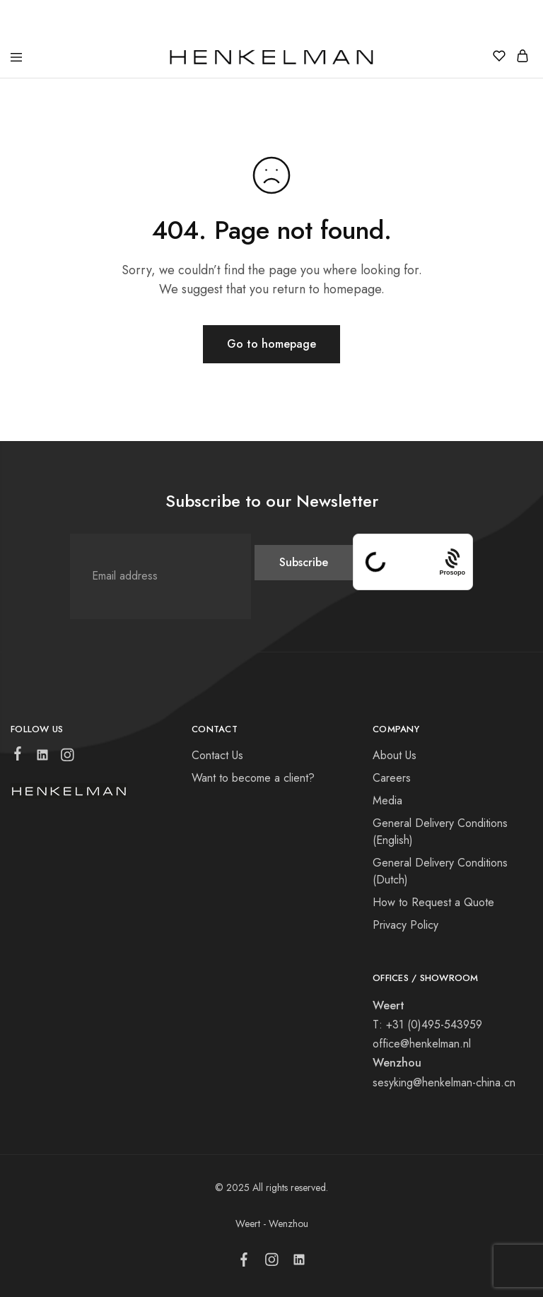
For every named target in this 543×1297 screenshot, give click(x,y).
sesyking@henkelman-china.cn (444, 1082)
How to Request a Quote (433, 902)
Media (387, 800)
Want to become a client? (253, 778)
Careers (392, 778)
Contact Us (217, 755)
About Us (394, 755)
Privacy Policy (405, 925)
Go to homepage (271, 344)
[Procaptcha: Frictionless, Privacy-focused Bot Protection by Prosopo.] (452, 561)
